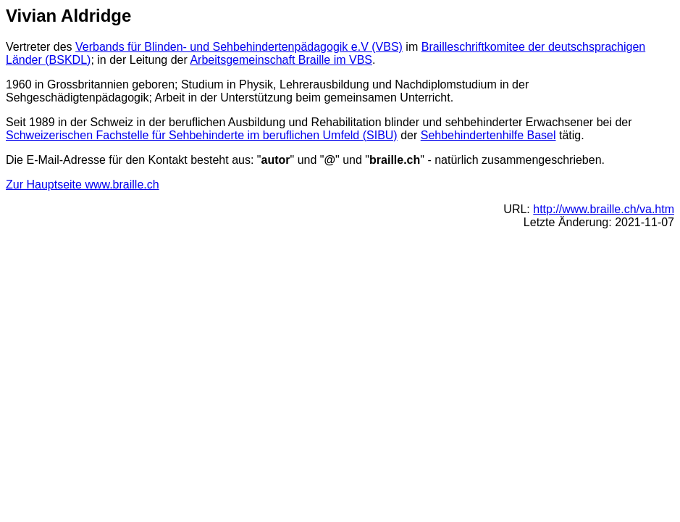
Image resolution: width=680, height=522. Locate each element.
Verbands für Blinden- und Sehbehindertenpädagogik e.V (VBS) (239, 47)
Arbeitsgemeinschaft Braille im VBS (281, 60)
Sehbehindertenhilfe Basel (488, 135)
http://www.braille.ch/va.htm (603, 209)
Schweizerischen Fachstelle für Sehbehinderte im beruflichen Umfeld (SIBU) (202, 135)
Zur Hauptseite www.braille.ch (82, 184)
